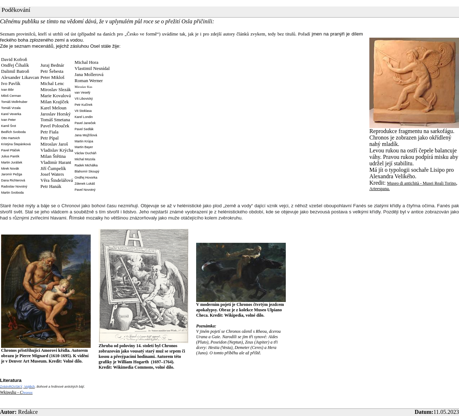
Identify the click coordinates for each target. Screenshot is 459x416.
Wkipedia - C (11, 392)
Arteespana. (379, 188)
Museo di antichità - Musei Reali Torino (421, 183)
